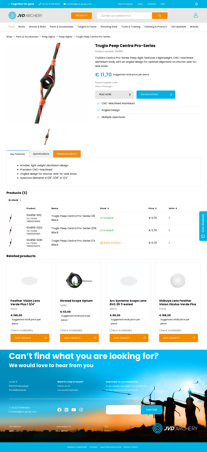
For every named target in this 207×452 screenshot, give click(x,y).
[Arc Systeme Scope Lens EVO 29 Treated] (128, 303)
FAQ (163, 4)
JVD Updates (15, 426)
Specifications (41, 153)
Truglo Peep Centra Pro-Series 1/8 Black (73, 218)
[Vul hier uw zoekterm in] (124, 15)
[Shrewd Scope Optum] (78, 303)
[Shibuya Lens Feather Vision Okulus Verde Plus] (177, 303)
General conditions (77, 447)
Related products (67, 153)
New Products (125, 4)
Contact (151, 4)
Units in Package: (103, 86)
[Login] (196, 15)
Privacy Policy (131, 447)
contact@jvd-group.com (79, 4)
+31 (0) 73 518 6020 (50, 4)
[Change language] (196, 4)
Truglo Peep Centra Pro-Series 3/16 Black (73, 230)
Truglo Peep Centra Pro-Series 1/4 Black (73, 243)
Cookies (93, 447)
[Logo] (25, 15)
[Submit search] (160, 15)
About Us (13, 431)
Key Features (18, 154)
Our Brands (62, 431)
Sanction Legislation (110, 447)
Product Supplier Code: (106, 83)
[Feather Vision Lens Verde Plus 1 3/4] (29, 303)
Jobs (140, 4)
